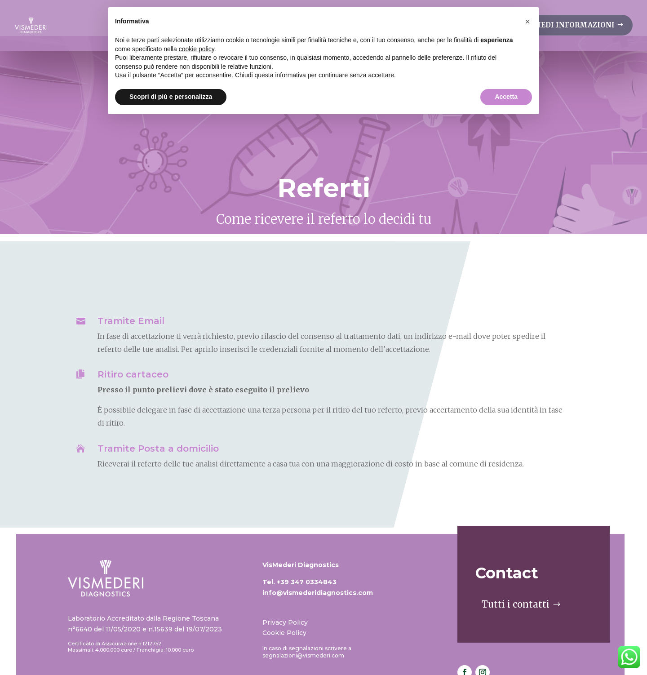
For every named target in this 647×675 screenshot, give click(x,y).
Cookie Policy (284, 597)
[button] (527, 21)
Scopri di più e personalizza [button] (170, 96)
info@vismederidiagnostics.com (317, 557)
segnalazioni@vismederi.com (303, 619)
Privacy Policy (285, 586)
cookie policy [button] (196, 49)
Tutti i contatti (516, 568)
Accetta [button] (506, 96)
